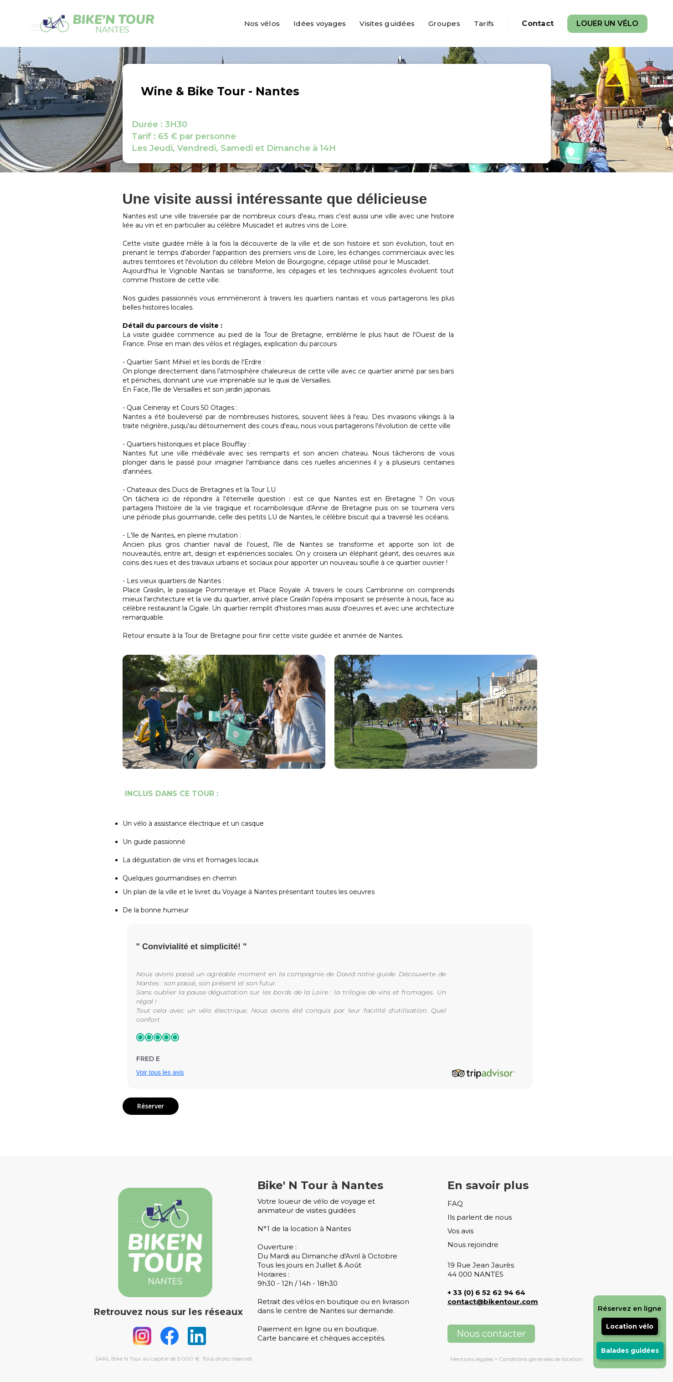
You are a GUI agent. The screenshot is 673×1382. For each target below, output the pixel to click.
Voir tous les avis (160, 1072)
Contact (538, 23)
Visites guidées (387, 23)
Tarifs (484, 23)
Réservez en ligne (630, 1308)
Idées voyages (319, 23)
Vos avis (460, 1231)
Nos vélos (262, 23)
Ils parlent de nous (479, 1217)
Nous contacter (491, 1333)
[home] (94, 23)
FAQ (455, 1203)
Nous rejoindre (472, 1244)
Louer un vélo (607, 23)
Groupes (444, 23)
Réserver (150, 1106)
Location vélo (629, 1326)
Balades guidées (630, 1350)
